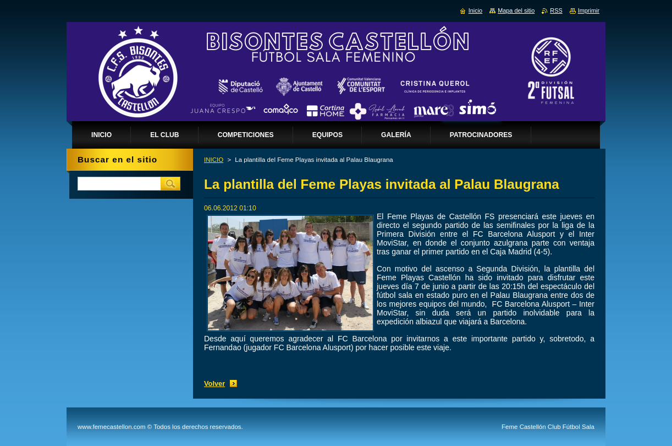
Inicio (475, 10)
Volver (214, 383)
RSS (556, 10)
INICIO (213, 159)
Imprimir (588, 10)
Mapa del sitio (516, 10)
